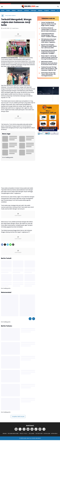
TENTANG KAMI (38, 433)
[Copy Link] (13, 244)
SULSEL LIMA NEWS (36, 438)
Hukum (13, 10)
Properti (46, 10)
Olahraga (33, 10)
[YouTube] (28, 429)
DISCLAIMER (31, 433)
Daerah (53, 10)
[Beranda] (2, 15)
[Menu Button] (2, 6)
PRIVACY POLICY (24, 433)
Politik (8, 10)
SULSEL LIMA (26, 438)
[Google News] (32, 429)
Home (2, 10)
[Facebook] (2, 244)
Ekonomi (20, 10)
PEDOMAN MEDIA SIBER (13, 433)
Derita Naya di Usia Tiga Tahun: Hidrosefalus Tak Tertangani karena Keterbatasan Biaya (48, 74)
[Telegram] (8, 244)
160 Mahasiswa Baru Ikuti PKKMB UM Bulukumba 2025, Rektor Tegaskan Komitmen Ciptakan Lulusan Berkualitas (48, 40)
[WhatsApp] (10, 244)
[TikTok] (36, 429)
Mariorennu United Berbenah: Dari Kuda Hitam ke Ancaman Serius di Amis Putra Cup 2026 (49, 63)
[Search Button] (58, 6)
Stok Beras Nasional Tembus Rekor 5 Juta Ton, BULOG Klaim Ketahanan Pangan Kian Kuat (49, 29)
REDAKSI (5, 433)
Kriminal (26, 10)
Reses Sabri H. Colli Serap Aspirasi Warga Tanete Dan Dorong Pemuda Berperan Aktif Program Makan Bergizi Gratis (49, 57)
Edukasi (40, 10)
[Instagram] (24, 429)
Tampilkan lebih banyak (18, 416)
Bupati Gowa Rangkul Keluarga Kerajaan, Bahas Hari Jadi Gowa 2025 (49, 46)
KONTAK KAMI (47, 433)
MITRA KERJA (54, 433)
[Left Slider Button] (30, 318)
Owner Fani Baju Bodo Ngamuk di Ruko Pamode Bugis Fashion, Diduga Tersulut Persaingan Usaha (49, 24)
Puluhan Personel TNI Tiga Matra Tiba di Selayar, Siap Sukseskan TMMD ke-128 (49, 68)
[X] (5, 244)
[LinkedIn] (40, 429)
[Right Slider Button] (58, 10)
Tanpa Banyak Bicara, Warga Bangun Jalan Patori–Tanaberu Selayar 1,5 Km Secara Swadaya (48, 35)
